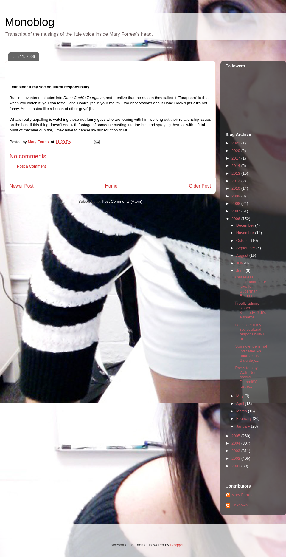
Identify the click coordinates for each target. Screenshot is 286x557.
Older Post (200, 185)
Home (111, 185)
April (240, 403)
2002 (236, 458)
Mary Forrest (242, 495)
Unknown (239, 505)
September (246, 248)
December (245, 225)
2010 (236, 188)
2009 (236, 196)
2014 (236, 165)
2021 (236, 143)
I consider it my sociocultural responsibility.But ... (250, 332)
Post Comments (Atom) (122, 201)
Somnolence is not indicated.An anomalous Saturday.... (251, 353)
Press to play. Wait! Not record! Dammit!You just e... (247, 377)
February (244, 418)
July (240, 263)
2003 (236, 450)
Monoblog (30, 22)
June (241, 270)
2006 (236, 218)
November (245, 232)
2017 (236, 158)
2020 (236, 150)
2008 (236, 203)
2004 (236, 443)
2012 (236, 181)
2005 (236, 436)
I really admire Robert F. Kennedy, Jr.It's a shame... (250, 310)
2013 (236, 173)
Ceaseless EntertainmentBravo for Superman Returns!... (250, 286)
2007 (236, 211)
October (243, 240)
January (243, 426)
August (242, 255)
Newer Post (22, 185)
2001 (236, 466)
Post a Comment (31, 166)
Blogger (176, 545)
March (242, 411)
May (240, 396)
